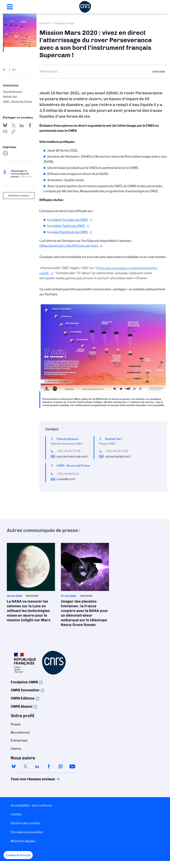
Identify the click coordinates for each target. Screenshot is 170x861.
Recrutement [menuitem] (20, 732)
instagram (60, 766)
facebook (49, 766)
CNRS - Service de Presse (17, 101)
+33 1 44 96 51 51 (68, 474)
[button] (18, 855)
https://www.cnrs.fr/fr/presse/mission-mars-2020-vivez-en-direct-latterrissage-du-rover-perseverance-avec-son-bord (13, 131)
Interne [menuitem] (16, 748)
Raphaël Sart (10, 96)
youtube (72, 766)
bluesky (14, 766)
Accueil (44, 23)
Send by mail (5, 131)
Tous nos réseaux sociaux (26, 779)
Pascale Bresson (12, 91)
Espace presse (64, 23)
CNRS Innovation (25, 690)
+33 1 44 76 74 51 (116, 451)
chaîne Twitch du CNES (68, 226)
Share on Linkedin (22, 125)
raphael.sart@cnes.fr (118, 456)
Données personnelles (27, 832)
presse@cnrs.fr (66, 479)
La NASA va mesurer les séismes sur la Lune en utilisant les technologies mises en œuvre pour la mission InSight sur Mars (31, 583)
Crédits (16, 814)
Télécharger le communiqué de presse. (21, 173)
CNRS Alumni (21, 706)
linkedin (37, 766)
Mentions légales (23, 841)
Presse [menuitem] (16, 724)
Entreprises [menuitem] (19, 740)
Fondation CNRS (24, 682)
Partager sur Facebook (30, 125)
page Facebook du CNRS (70, 232)
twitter (25, 766)
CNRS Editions (23, 698)
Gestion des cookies (25, 823)
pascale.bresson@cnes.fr (72, 456)
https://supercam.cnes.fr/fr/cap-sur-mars (68, 246)
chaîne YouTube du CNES (70, 220)
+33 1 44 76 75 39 (68, 451)
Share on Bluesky (5, 125)
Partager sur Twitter (13, 125)
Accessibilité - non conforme (31, 805)
